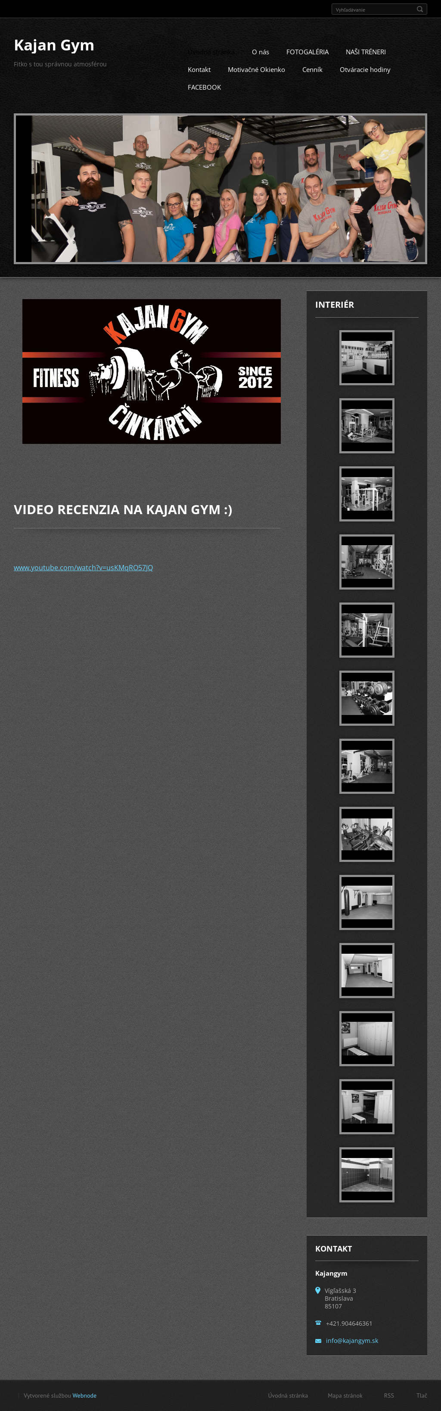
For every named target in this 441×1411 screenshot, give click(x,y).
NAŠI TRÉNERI (366, 62)
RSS (389, 1398)
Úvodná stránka (211, 62)
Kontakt (199, 79)
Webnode (84, 1398)
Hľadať (420, 9)
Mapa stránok (345, 1398)
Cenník (312, 79)
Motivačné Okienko (256, 79)
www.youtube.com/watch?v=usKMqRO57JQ (83, 577)
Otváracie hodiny (365, 79)
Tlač (421, 1398)
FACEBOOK (204, 97)
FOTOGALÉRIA (307, 62)
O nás (260, 62)
